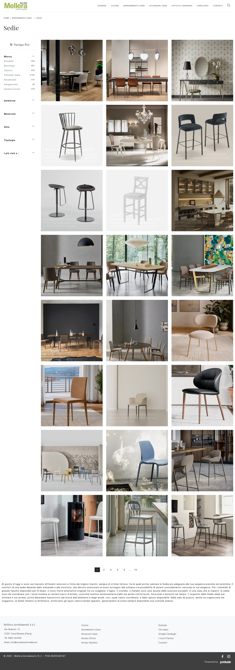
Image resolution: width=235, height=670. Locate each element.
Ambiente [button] (10, 100)
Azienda (101, 6)
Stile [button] (7, 127)
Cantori (9, 70)
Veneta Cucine (13, 89)
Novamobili (11, 80)
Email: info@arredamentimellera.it (21, 642)
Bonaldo (10, 61)
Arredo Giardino (89, 642)
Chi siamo (163, 629)
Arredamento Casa (134, 6)
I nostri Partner (166, 638)
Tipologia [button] (9, 140)
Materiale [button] (10, 113)
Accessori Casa (158, 6)
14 (135, 569)
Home (6, 18)
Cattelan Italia (13, 75)
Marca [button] (8, 56)
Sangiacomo (12, 84)
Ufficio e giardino (182, 6)
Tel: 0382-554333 (12, 638)
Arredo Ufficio (88, 638)
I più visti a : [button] (11, 153)
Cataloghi (203, 6)
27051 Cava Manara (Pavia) (18, 633)
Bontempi (10, 66)
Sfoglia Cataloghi (167, 634)
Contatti (218, 6)
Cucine (115, 6)
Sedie (39, 18)
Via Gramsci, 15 (12, 629)
